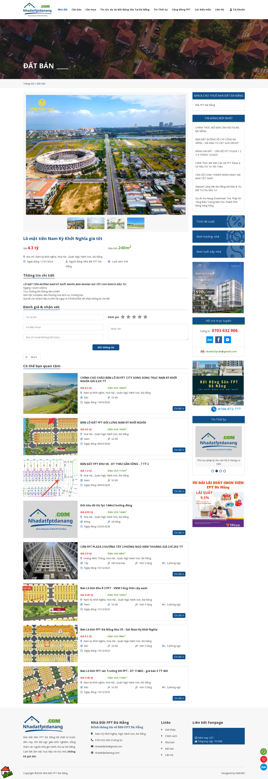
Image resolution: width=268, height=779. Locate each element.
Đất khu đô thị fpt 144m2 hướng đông (106, 505)
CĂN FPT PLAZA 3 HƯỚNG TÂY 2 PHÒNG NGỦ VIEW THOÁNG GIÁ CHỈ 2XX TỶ (131, 547)
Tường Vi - (219, 330)
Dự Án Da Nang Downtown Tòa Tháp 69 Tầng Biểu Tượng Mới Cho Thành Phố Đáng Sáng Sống (218, 202)
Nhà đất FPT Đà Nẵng (205, 730)
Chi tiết (179, 408)
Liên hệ (219, 9)
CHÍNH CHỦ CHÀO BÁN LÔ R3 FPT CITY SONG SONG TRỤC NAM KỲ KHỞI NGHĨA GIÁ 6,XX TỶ (128, 379)
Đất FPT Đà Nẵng (205, 105)
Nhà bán (170, 742)
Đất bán (169, 748)
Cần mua (90, 9)
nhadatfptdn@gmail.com (108, 746)
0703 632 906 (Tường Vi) (108, 740)
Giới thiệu (170, 729)
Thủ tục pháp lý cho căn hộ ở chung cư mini (218, 462)
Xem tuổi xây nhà (221, 251)
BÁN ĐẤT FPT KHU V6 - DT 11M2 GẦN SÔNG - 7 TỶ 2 (114, 464)
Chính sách (171, 736)
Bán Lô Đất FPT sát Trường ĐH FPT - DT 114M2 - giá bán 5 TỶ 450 (124, 671)
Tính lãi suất (221, 221)
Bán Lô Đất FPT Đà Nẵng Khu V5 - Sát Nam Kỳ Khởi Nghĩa (118, 629)
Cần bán (76, 9)
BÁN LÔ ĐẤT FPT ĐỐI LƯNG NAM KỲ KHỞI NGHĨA (113, 422)
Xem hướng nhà (221, 236)
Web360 (240, 773)
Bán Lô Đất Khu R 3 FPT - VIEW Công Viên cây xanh (113, 588)
